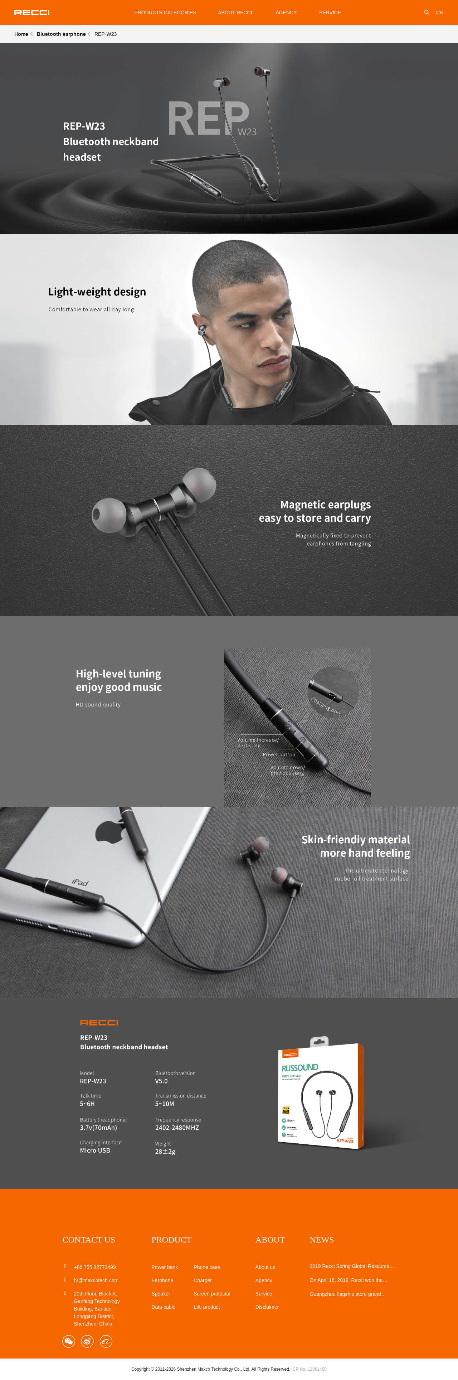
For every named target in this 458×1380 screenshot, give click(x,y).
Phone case (207, 1267)
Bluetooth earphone (61, 34)
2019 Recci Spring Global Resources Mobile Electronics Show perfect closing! (351, 1266)
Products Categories (165, 12)
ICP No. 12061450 (309, 1369)
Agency (286, 12)
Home (21, 34)
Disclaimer (267, 1307)
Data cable (163, 1307)
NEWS (322, 1239)
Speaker (160, 1294)
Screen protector (212, 1294)
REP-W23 (105, 34)
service (330, 12)
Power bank (164, 1267)
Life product (207, 1307)
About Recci (235, 12)
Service (263, 1294)
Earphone (162, 1280)
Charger (203, 1280)
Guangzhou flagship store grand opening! (345, 1294)
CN (439, 12)
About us (265, 1267)
